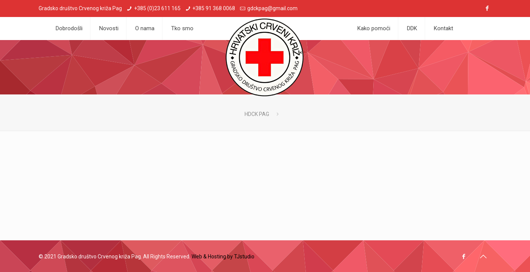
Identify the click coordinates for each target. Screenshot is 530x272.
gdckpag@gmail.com (272, 8)
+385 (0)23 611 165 (157, 8)
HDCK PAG (257, 114)
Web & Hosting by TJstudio (223, 256)
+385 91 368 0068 (213, 8)
